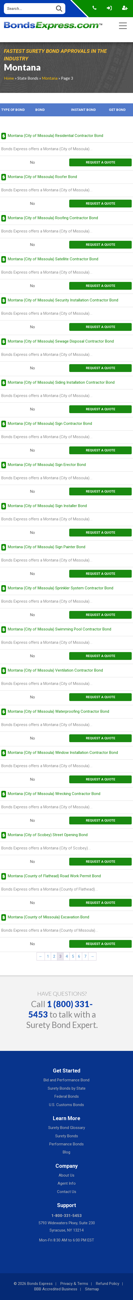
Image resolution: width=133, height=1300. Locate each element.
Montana (50, 78)
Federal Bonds (66, 1096)
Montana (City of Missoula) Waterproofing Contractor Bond (58, 711)
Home (9, 78)
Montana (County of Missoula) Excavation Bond (48, 917)
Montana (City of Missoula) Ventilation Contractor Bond (55, 670)
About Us (66, 1175)
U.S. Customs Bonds (66, 1104)
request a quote (100, 162)
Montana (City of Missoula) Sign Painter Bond (46, 547)
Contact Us (66, 1191)
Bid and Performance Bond (66, 1080)
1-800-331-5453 (66, 1215)
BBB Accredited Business (55, 1289)
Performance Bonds (66, 1144)
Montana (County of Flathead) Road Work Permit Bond (54, 876)
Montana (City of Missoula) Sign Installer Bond (47, 505)
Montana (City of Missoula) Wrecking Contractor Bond (54, 793)
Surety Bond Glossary (66, 1127)
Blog (66, 1152)
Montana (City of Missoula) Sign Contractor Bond (50, 423)
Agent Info (67, 1183)
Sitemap (92, 1289)
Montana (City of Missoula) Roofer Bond (42, 176)
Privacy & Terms (74, 1283)
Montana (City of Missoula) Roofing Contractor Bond (53, 218)
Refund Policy (107, 1283)
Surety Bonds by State (67, 1088)
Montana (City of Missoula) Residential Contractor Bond (55, 135)
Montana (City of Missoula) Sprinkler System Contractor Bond (60, 588)
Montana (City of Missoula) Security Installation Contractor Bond (63, 300)
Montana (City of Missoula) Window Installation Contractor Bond (63, 752)
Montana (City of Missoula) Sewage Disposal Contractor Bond (61, 341)
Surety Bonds (66, 1136)
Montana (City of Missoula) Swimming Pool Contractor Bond (59, 629)
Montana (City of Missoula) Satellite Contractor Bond (53, 259)
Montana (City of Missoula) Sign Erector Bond (47, 464)
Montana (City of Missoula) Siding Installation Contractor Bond (61, 382)
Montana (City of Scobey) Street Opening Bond (48, 834)
